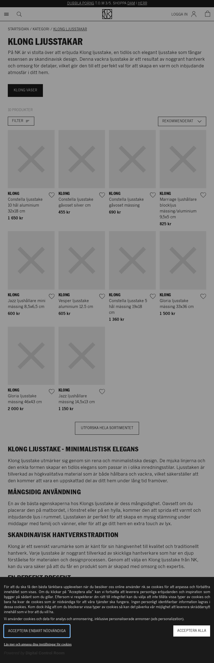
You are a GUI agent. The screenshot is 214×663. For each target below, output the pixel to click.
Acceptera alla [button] (191, 630)
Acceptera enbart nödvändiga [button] (37, 631)
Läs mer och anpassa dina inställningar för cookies (38, 644)
